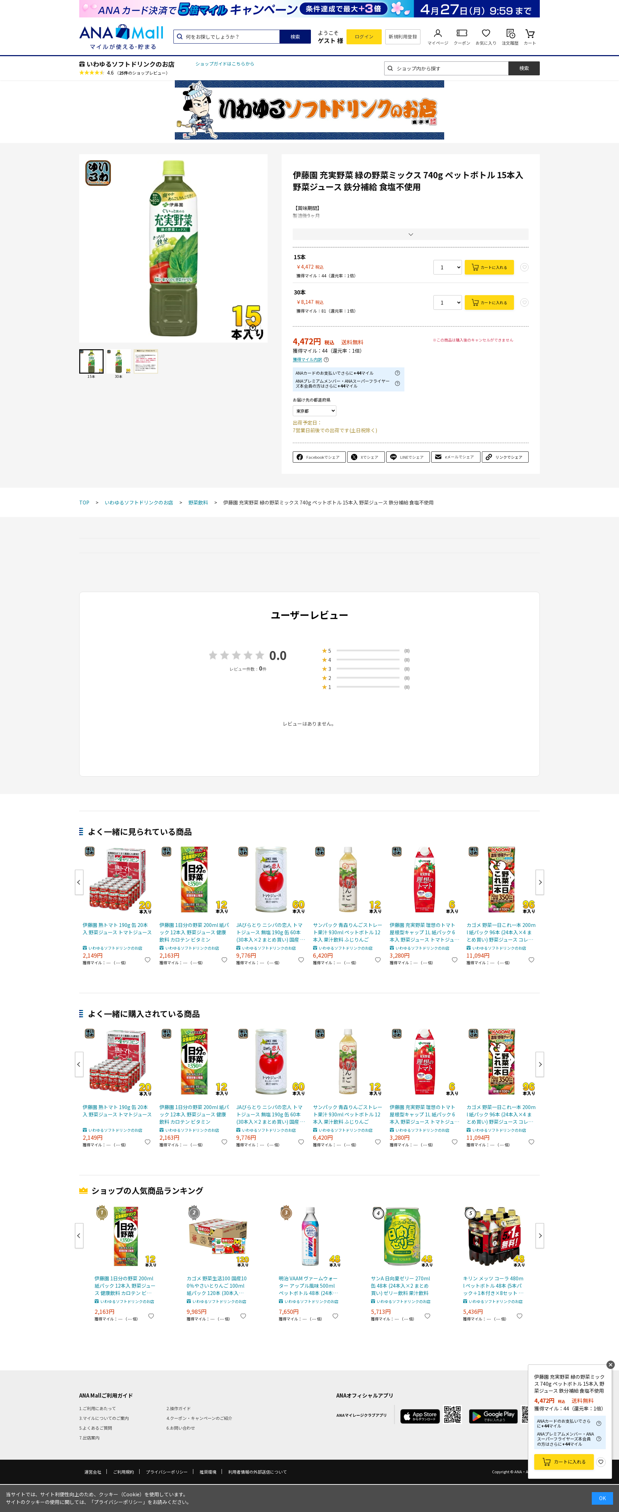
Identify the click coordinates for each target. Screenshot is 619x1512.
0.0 (278, 655)
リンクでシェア (508, 457)
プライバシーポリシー (167, 1472)
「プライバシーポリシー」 (118, 1501)
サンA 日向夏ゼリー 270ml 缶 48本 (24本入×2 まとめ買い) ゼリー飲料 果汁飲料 (400, 1285)
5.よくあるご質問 (95, 1428)
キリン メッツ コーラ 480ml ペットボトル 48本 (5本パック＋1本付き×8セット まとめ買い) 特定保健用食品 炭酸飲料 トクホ (493, 1286)
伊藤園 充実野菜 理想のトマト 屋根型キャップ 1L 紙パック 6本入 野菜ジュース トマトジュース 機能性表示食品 (424, 932)
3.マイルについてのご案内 (104, 1418)
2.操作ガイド (178, 1408)
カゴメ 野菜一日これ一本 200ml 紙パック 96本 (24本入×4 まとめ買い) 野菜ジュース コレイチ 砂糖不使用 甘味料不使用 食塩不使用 (501, 932)
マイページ (437, 43)
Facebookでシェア (323, 457)
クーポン (462, 43)
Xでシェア (369, 457)
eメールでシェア (459, 456)
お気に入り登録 (601, 1462)
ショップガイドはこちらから (224, 63)
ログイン (364, 36)
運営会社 (92, 1472)
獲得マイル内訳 (307, 359)
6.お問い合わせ (180, 1428)
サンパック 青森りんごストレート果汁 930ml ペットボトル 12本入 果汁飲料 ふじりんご (347, 932)
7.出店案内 (89, 1437)
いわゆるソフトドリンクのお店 (130, 63)
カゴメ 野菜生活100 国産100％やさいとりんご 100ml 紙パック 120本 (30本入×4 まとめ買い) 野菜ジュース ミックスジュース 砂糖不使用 (217, 1286)
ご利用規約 (123, 1472)
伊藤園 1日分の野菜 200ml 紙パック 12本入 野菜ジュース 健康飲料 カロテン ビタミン (194, 932)
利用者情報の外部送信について (257, 1472)
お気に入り (486, 43)
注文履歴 (510, 43)
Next (540, 882)
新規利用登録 (403, 36)
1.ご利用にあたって (97, 1408)
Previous (79, 882)
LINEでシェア (412, 457)
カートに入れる (493, 267)
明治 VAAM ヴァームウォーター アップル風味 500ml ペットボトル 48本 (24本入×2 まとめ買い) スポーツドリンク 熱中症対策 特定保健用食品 (309, 1286)
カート (530, 43)
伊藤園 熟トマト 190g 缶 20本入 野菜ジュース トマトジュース (117, 928)
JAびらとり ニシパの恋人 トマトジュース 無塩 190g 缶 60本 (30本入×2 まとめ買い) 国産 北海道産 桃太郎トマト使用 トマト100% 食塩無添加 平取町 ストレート (270, 932)
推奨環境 (208, 1472)
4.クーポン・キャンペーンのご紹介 (199, 1418)
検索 (295, 36)
